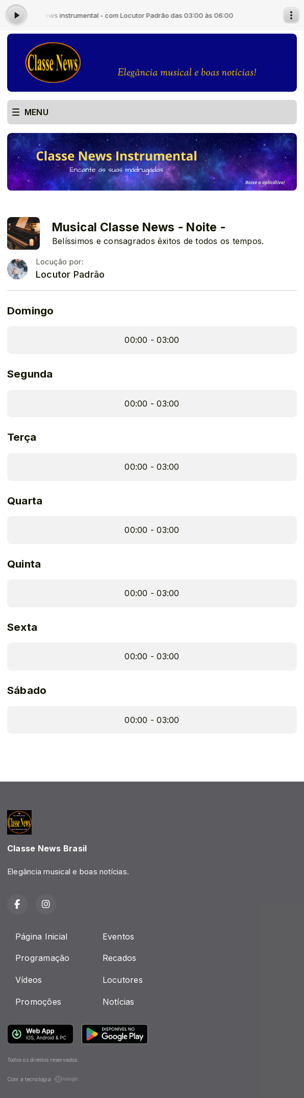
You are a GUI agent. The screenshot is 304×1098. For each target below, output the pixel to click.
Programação (42, 958)
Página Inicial (41, 936)
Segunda (30, 373)
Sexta (22, 627)
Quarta (24, 500)
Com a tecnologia (43, 1079)
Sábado (26, 690)
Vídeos (28, 980)
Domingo (30, 310)
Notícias (119, 1002)
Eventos (119, 936)
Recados (120, 958)
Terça (21, 437)
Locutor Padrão (70, 274)
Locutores (123, 980)
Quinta (24, 563)
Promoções (38, 1002)
